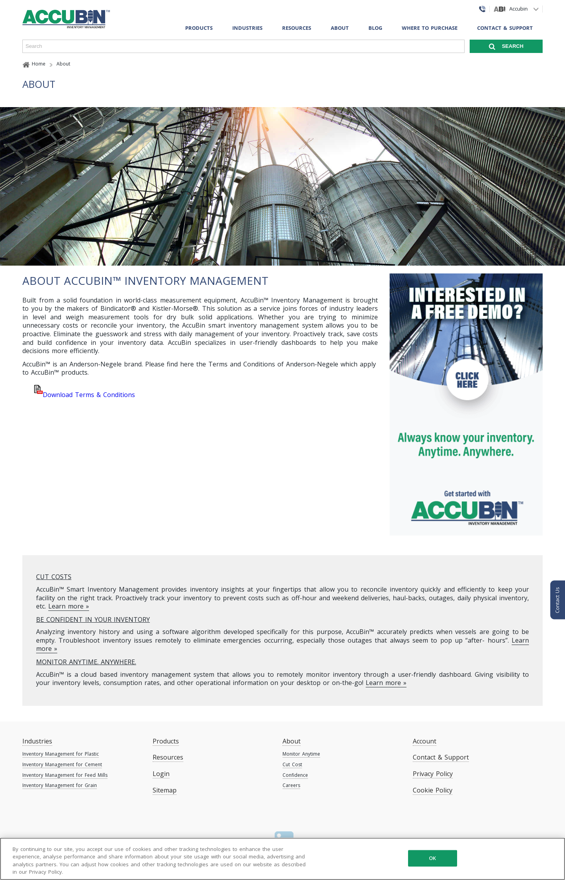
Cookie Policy (432, 790)
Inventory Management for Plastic (60, 754)
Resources (296, 27)
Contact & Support (505, 27)
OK (432, 858)
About (340, 27)
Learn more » (68, 606)
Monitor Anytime (301, 754)
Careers (291, 785)
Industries (247, 27)
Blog (375, 27)
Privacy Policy (433, 773)
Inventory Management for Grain (59, 785)
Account (424, 741)
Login (161, 773)
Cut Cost (292, 764)
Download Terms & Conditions (89, 394)
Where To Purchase (429, 27)
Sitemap (165, 790)
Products (199, 27)
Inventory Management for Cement (62, 764)
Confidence (295, 775)
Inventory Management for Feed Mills (65, 775)
